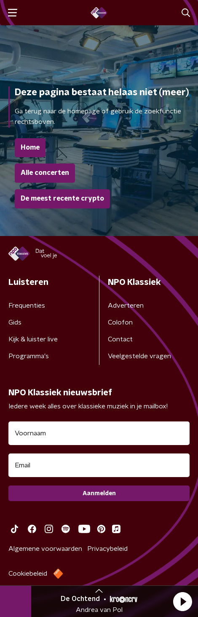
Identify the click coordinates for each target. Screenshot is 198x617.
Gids (14, 322)
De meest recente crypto (62, 198)
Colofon (120, 322)
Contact (120, 339)
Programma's (28, 356)
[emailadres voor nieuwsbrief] (99, 465)
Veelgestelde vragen (139, 356)
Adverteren (126, 305)
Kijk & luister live (33, 339)
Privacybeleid (107, 548)
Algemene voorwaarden (45, 548)
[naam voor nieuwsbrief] (99, 433)
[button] (182, 601)
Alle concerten (45, 172)
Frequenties (26, 305)
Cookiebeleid (27, 573)
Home (30, 147)
